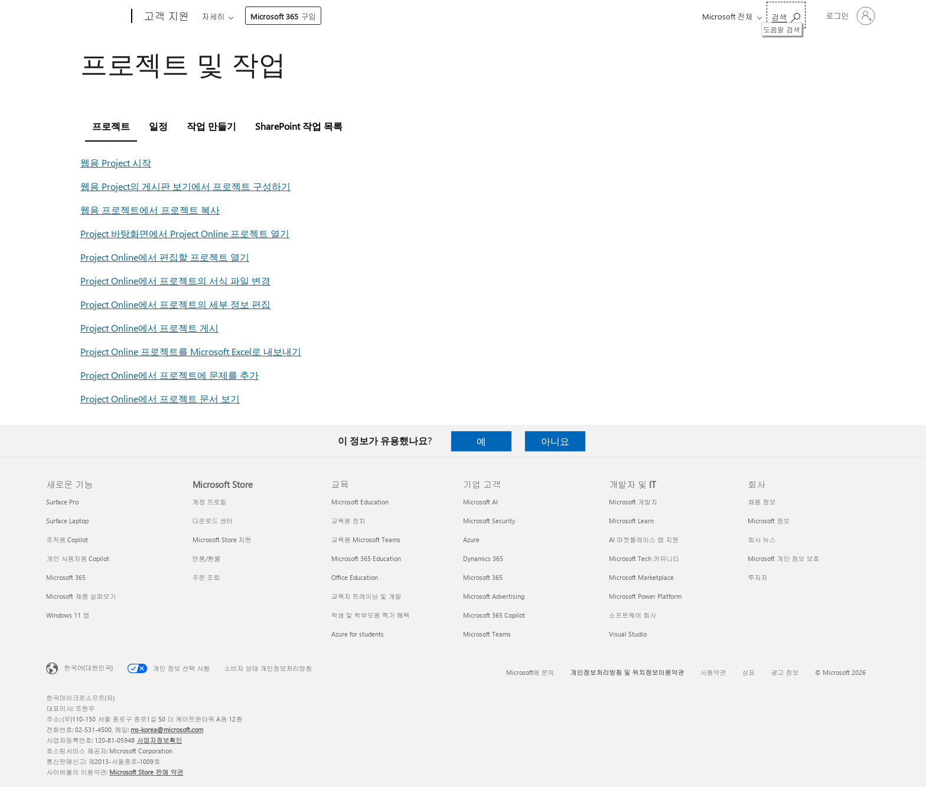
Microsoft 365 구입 (518, 16)
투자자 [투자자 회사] (757, 577)
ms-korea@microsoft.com (167, 729)
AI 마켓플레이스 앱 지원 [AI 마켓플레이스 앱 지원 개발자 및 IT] (644, 539)
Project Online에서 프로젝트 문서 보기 (160, 398)
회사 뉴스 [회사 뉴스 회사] (761, 539)
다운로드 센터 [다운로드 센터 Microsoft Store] (213, 520)
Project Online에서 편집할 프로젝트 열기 (164, 257)
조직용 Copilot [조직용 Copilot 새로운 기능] (67, 539)
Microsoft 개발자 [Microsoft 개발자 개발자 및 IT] (633, 501)
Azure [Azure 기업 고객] (471, 539)
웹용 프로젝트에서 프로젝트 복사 (150, 210)
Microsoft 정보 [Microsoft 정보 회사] (769, 520)
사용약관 (713, 672)
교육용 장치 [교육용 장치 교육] (348, 520)
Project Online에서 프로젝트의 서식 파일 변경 (175, 280)
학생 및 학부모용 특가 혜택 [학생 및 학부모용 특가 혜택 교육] (370, 615)
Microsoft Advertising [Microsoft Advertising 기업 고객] (493, 596)
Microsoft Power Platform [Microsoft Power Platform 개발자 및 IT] (645, 596)
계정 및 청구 (392, 16)
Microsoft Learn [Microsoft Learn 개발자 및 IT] (631, 520)
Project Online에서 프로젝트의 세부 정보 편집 (175, 304)
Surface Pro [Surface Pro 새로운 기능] (62, 501)
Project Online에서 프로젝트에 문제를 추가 (169, 375)
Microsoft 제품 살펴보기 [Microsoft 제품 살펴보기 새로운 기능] (81, 596)
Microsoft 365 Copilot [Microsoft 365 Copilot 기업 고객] (494, 615)
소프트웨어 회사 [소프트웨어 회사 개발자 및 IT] (632, 615)
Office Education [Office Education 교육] (354, 577)
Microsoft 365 (223, 16)
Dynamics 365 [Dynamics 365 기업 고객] (483, 558)
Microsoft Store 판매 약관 (146, 772)
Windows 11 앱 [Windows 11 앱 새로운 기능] (67, 615)
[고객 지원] (165, 16)
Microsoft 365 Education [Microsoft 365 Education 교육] (366, 558)
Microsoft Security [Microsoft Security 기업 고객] (489, 520)
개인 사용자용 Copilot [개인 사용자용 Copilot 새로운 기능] (77, 558)
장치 (340, 16)
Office (270, 16)
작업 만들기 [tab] (211, 126)
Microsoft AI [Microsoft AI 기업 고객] (480, 501)
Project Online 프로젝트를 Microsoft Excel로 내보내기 (190, 351)
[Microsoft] (86, 16)
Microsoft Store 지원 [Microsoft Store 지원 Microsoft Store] (222, 539)
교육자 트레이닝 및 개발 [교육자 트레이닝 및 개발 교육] (366, 596)
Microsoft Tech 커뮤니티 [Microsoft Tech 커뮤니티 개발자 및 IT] (644, 558)
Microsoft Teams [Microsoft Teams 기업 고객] (487, 633)
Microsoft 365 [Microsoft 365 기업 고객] (483, 577)
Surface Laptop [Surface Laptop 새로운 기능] (67, 520)
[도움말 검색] (786, 15)
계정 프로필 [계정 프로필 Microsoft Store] (210, 501)
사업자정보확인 (159, 740)
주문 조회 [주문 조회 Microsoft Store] (206, 577)
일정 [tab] (158, 126)
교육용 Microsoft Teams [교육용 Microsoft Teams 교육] (365, 539)
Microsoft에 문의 (530, 672)
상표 (748, 672)
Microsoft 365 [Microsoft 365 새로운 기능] (66, 577)
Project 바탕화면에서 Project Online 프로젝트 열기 (184, 233)
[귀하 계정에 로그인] (849, 16)
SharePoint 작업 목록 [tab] (299, 126)
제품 (303, 16)
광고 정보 (785, 672)
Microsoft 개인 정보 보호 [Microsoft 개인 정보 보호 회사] (783, 558)
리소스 (447, 16)
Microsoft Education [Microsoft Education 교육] (360, 501)
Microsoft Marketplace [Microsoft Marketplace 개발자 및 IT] (641, 577)
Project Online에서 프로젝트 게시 (149, 328)
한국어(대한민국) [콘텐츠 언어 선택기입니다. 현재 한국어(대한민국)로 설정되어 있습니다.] (88, 667)
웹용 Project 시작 (115, 162)
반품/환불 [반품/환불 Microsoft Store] (207, 558)
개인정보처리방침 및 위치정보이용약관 (627, 672)
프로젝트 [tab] (111, 126)
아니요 (555, 441)
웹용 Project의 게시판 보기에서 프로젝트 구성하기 (185, 186)
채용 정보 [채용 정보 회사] (761, 501)
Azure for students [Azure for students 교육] (357, 633)
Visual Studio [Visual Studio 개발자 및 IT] (628, 633)
